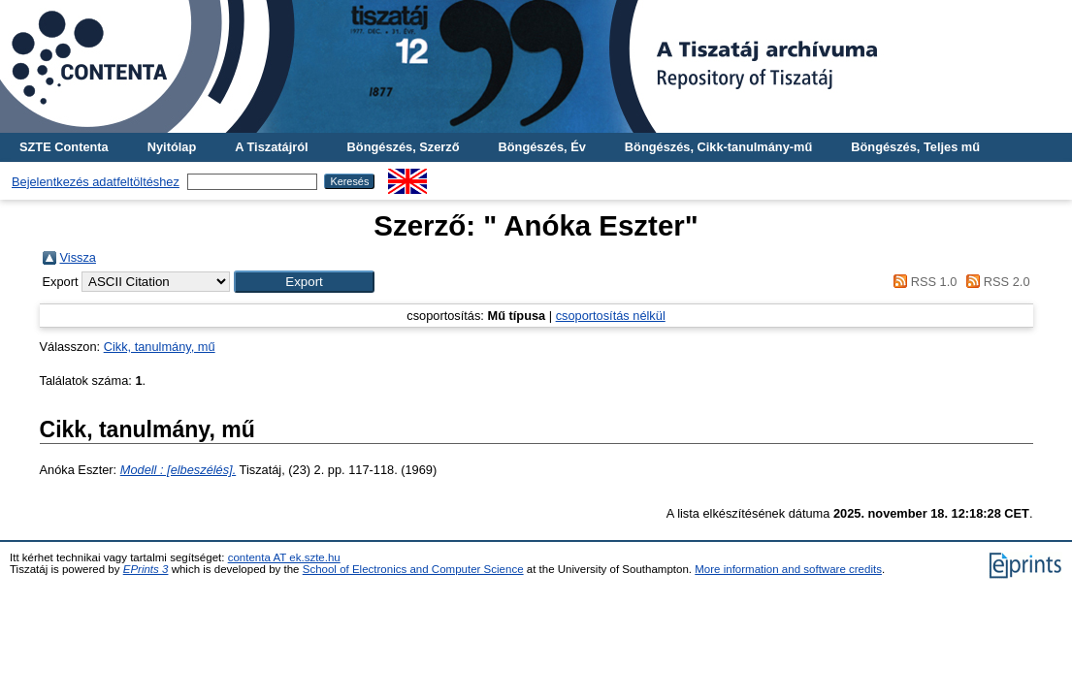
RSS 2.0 (995, 281)
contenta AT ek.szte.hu (284, 557)
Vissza (78, 257)
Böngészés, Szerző (403, 147)
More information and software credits (788, 569)
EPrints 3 (146, 569)
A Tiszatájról (271, 147)
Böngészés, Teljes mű (915, 147)
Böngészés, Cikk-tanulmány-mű (718, 147)
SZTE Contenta (64, 147)
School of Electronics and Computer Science (413, 569)
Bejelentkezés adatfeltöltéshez (95, 182)
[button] (304, 281)
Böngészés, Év (542, 147)
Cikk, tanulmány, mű (159, 346)
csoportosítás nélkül (611, 315)
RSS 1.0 (923, 281)
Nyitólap (171, 147)
